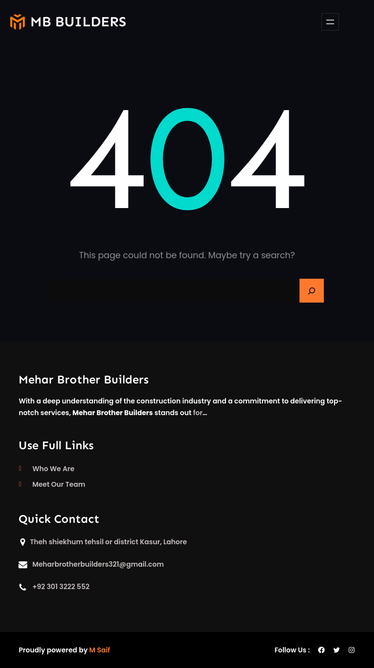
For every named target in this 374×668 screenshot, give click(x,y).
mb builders (78, 21)
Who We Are (53, 469)
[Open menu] (330, 22)
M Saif (99, 650)
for (197, 413)
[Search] (311, 291)
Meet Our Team (58, 484)
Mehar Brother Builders (84, 379)
